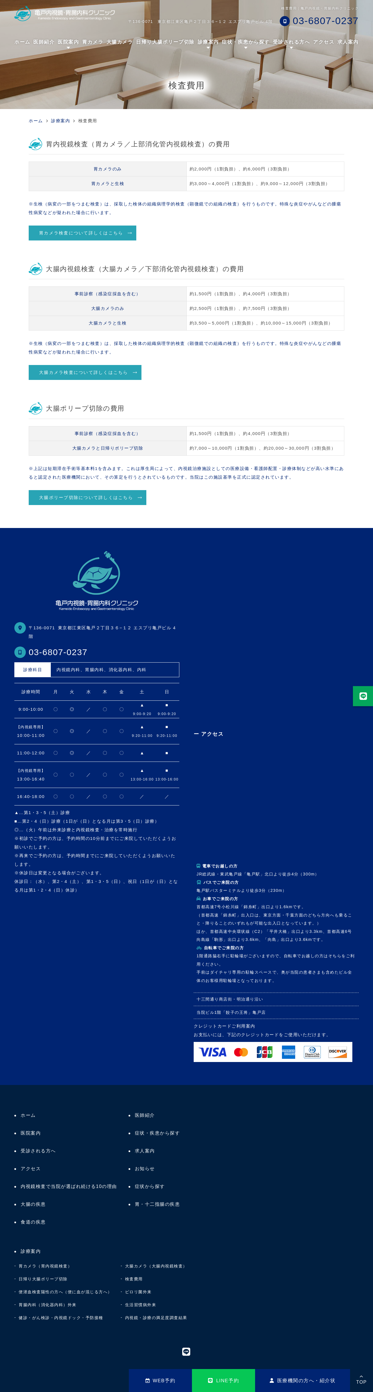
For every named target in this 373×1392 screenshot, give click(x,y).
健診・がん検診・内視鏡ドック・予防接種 (61, 1317)
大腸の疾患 (33, 1204)
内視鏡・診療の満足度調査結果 (156, 1317)
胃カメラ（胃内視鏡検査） (45, 1266)
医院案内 (68, 42)
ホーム (22, 42)
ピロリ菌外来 (138, 1292)
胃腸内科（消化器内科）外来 (48, 1304)
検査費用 (134, 1279)
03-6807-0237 (58, 652)
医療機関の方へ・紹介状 (302, 1380)
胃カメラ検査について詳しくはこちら (81, 232)
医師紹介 (44, 42)
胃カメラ (92, 42)
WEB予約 (160, 1380)
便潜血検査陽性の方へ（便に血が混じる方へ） (65, 1292)
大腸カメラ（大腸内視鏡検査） (156, 1266)
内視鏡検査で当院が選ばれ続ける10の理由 (69, 1186)
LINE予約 (223, 1380)
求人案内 (348, 42)
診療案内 (208, 42)
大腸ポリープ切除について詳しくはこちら (86, 497)
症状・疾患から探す (157, 1133)
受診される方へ (291, 42)
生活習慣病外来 (140, 1304)
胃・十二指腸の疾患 (157, 1204)
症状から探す (150, 1186)
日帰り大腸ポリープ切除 (165, 42)
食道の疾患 (33, 1222)
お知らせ (145, 1168)
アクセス (323, 42)
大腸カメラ (119, 42)
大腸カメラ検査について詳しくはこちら (83, 372)
